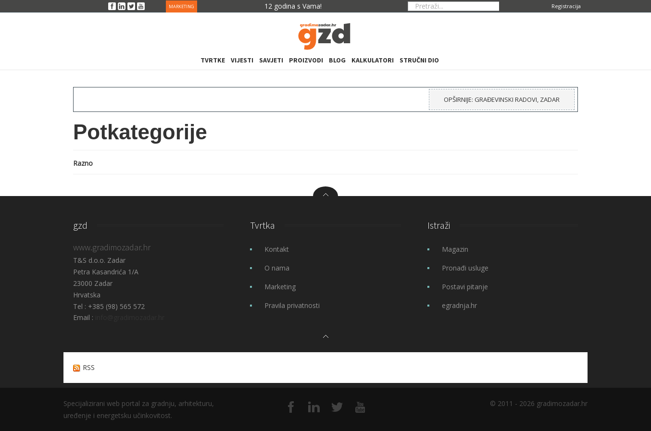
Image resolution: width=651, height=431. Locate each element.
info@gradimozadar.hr (129, 317)
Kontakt (276, 249)
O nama (276, 267)
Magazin (455, 249)
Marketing (280, 286)
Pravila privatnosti (292, 305)
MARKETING (181, 6)
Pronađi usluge (465, 267)
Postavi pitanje (465, 286)
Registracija (566, 6)
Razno (83, 163)
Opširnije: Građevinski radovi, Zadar (502, 99)
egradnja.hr (459, 305)
